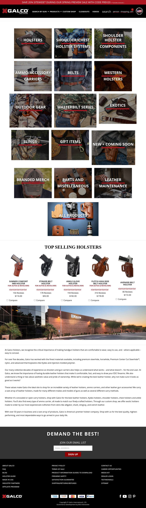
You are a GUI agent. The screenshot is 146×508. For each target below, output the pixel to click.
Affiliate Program (10, 487)
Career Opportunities (111, 469)
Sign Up (73, 454)
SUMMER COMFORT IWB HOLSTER (18, 283)
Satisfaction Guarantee (63, 480)
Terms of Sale (58, 469)
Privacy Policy (58, 465)
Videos (95, 11)
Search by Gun (40, 11)
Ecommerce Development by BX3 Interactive (73, 504)
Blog (4, 472)
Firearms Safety (59, 476)
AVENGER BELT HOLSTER (127, 283)
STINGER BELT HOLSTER (46, 283)
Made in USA (7, 480)
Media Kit (105, 472)
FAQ (4, 469)
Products (55, 11)
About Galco (8, 465)
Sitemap (104, 483)
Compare (13, 300)
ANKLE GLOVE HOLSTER (73, 283)
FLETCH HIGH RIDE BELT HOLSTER (100, 283)
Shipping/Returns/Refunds (64, 483)
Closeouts (84, 11)
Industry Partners (11, 483)
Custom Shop (69, 11)
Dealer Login (107, 476)
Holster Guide (9, 476)
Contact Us (106, 465)
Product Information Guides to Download (72, 472)
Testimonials (107, 480)
